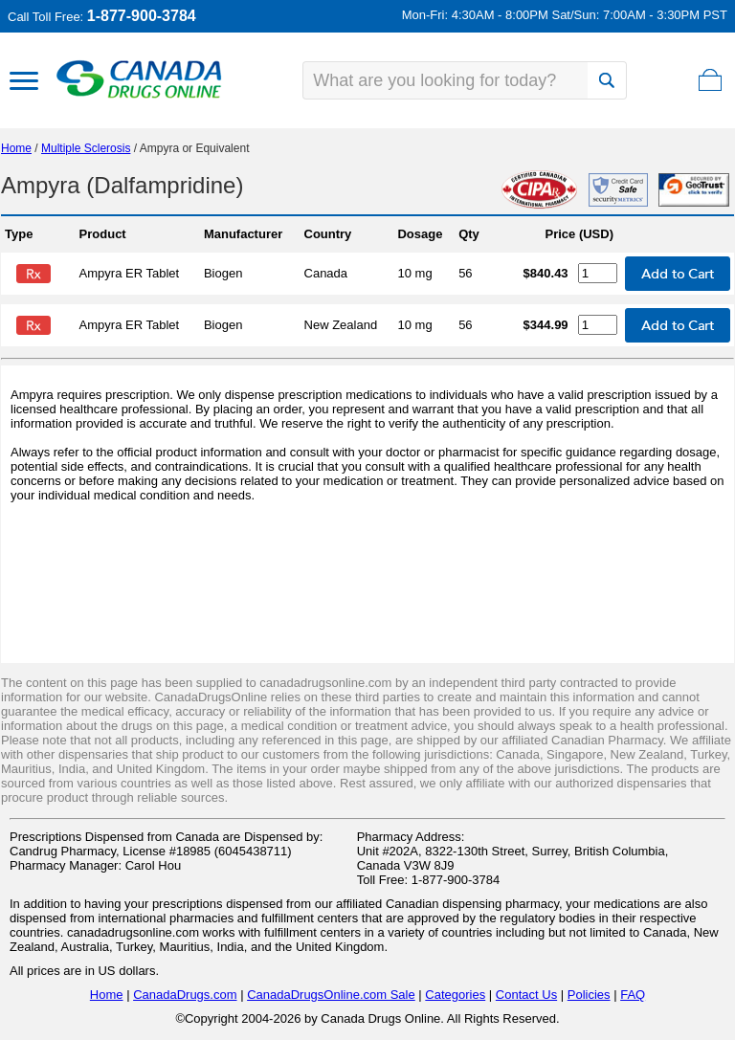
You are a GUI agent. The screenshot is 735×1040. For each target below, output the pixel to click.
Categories (455, 994)
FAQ (632, 994)
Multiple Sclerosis (85, 148)
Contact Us (526, 994)
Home (16, 148)
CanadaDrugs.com (184, 994)
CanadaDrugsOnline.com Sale (331, 994)
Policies (589, 994)
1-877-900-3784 (141, 16)
